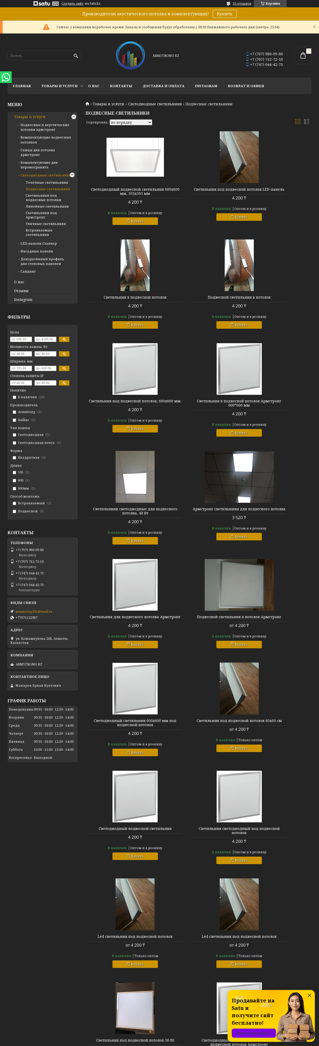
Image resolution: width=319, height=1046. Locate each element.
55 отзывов (242, 3)
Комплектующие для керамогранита (39, 164)
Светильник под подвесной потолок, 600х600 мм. (198, 303)
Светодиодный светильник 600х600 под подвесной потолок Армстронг (275, 741)
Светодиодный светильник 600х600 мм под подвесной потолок (198, 521)
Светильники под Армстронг (41, 214)
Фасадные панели (37, 251)
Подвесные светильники (48, 189)
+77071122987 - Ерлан (257, 927)
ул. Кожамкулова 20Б (257, 941)
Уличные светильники (46, 223)
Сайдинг (28, 271)
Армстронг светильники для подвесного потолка (198, 411)
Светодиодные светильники (155, 104)
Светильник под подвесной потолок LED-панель (198, 191)
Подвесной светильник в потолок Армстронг (121, 519)
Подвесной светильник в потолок (121, 301)
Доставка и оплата (163, 86)
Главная (22, 86)
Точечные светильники (47, 182)
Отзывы (21, 290)
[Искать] (75, 55)
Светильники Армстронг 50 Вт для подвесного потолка (198, 851)
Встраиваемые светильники (39, 232)
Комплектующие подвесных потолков (196, 934)
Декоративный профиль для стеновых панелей (42, 261)
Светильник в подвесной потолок (275, 189)
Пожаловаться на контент (174, 1041)
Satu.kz (185, 1036)
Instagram (206, 86)
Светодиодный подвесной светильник (122, 631)
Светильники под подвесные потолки (43, 197)
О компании (96, 927)
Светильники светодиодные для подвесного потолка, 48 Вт (121, 411)
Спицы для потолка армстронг (38, 152)
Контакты (121, 86)
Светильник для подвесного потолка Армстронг (275, 411)
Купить (224, 14)
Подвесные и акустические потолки (194, 927)
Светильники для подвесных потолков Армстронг (121, 851)
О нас (93, 86)
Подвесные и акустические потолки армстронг (45, 127)
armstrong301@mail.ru (33, 611)
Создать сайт (72, 3)
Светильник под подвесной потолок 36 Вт (198, 739)
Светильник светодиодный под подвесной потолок (198, 631)
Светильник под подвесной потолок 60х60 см (275, 519)
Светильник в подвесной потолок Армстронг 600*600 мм (275, 303)
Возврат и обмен (246, 86)
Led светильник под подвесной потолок (275, 631)
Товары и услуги (59, 86)
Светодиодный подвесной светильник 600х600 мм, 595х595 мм (121, 193)
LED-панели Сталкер (39, 243)
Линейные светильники (47, 206)
